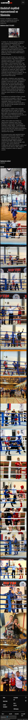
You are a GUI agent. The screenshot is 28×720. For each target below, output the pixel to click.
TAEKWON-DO (16, 699)
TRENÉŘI (10, 714)
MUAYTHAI (5, 701)
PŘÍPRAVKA (16, 709)
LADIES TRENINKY (5, 706)
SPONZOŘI (17, 714)
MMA (4, 698)
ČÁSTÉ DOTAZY (3, 715)
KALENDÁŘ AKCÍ (23, 715)
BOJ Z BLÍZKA (15, 704)
